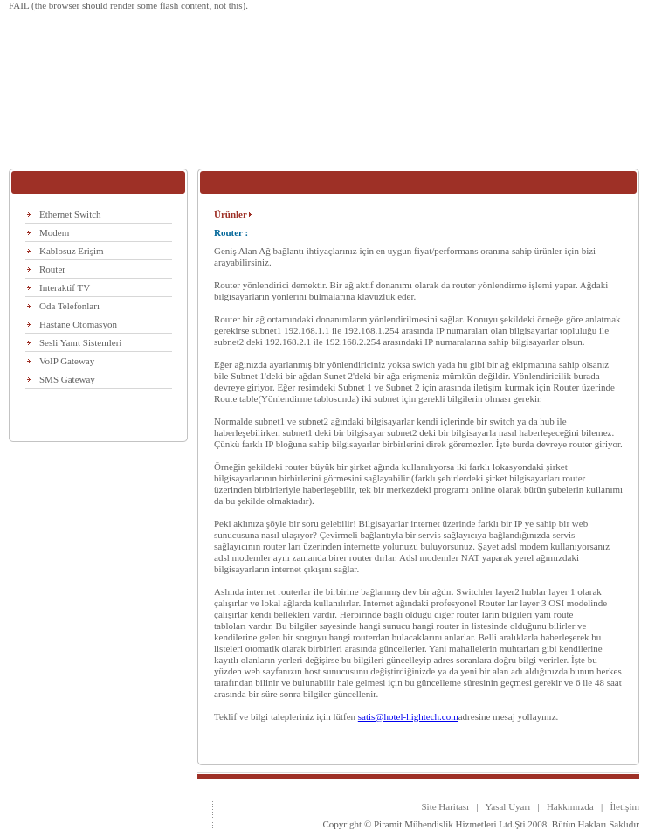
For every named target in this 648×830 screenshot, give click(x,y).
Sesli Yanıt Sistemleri (80, 342)
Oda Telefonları (69, 306)
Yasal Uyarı (505, 806)
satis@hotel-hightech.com (408, 716)
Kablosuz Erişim (71, 251)
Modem (54, 232)
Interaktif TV (64, 287)
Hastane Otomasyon (78, 324)
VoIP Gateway (66, 361)
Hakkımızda (570, 806)
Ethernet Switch (70, 214)
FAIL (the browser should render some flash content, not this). (128, 5)
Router (52, 269)
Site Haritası (445, 806)
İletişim (624, 806)
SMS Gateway (67, 379)
